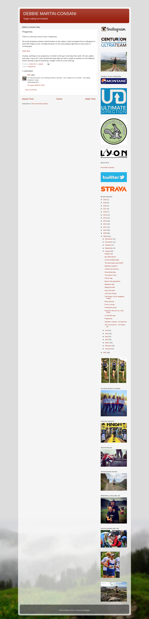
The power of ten (110, 275)
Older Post (90, 99)
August (107, 251)
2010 (105, 230)
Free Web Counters (107, 167)
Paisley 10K (109, 254)
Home (59, 99)
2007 (105, 352)
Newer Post (28, 99)
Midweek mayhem (111, 266)
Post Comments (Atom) (40, 104)
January (108, 349)
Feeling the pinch (111, 307)
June (107, 333)
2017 (105, 209)
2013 (105, 221)
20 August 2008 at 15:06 (35, 85)
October (108, 245)
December (109, 239)
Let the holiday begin (112, 260)
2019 (105, 203)
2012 (105, 224)
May (106, 336)
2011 (105, 227)
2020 (105, 199)
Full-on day (108, 278)
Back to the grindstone (112, 281)
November (109, 242)
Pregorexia (31, 66)
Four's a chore (110, 304)
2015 (105, 215)
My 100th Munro (110, 257)
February (108, 346)
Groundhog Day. (110, 272)
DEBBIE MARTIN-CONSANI (49, 13)
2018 (105, 206)
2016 (105, 212)
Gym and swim (110, 290)
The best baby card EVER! (114, 263)
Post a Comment (31, 90)
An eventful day (110, 315)
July (106, 330)
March (107, 343)
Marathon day (109, 284)
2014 (105, 218)
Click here (26, 51)
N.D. (29, 75)
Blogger (87, 610)
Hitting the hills (110, 287)
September (109, 248)
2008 (105, 236)
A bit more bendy (110, 293)
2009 (105, 233)
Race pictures (109, 301)
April (107, 339)
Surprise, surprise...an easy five (116, 322)
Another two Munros (112, 269)
